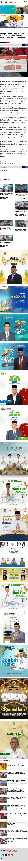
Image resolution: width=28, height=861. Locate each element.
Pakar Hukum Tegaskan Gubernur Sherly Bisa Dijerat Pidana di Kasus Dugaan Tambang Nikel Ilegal (16, 807)
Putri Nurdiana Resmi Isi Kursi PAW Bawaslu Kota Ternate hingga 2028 (16, 814)
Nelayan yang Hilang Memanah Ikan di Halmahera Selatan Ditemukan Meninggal (17, 840)
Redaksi (3, 858)
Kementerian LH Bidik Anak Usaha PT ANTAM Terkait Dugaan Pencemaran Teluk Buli (17, 823)
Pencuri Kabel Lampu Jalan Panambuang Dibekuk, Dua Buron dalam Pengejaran (16, 773)
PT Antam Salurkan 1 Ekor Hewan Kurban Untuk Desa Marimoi (5, 228)
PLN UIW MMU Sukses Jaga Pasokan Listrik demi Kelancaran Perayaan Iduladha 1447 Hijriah (21, 214)
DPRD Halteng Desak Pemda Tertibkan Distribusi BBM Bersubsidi (17, 831)
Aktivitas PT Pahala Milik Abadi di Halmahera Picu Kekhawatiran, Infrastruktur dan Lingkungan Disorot (17, 782)
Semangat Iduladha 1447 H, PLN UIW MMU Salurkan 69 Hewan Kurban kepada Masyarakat (6, 196)
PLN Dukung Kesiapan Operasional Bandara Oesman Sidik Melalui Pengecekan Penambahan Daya (16, 790)
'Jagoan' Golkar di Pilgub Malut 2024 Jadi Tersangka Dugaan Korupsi (16, 764)
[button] (26, 0)
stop (8, 42)
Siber (8, 858)
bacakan (3, 42)
